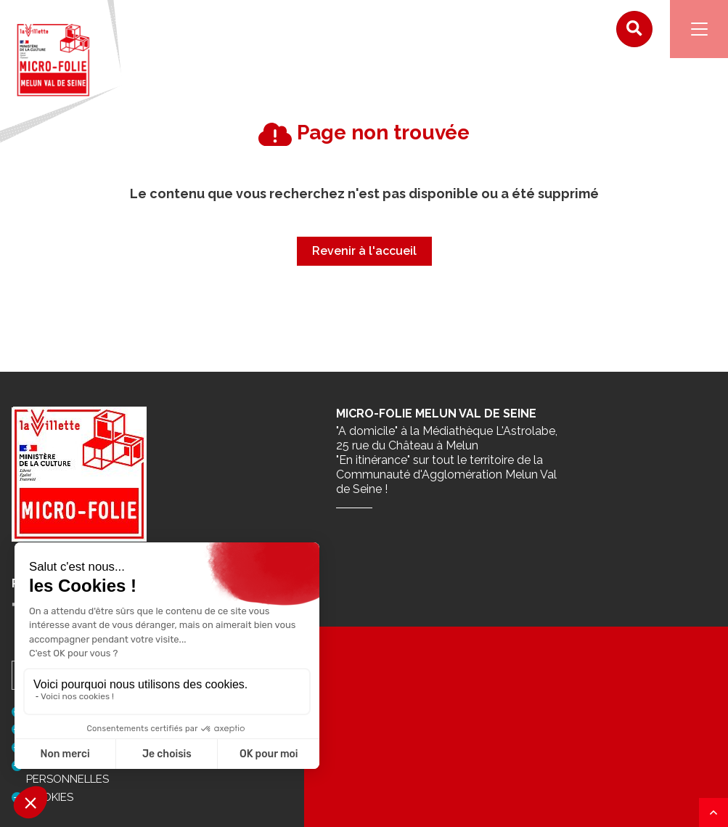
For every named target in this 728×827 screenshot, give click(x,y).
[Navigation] (699, 29)
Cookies (49, 797)
